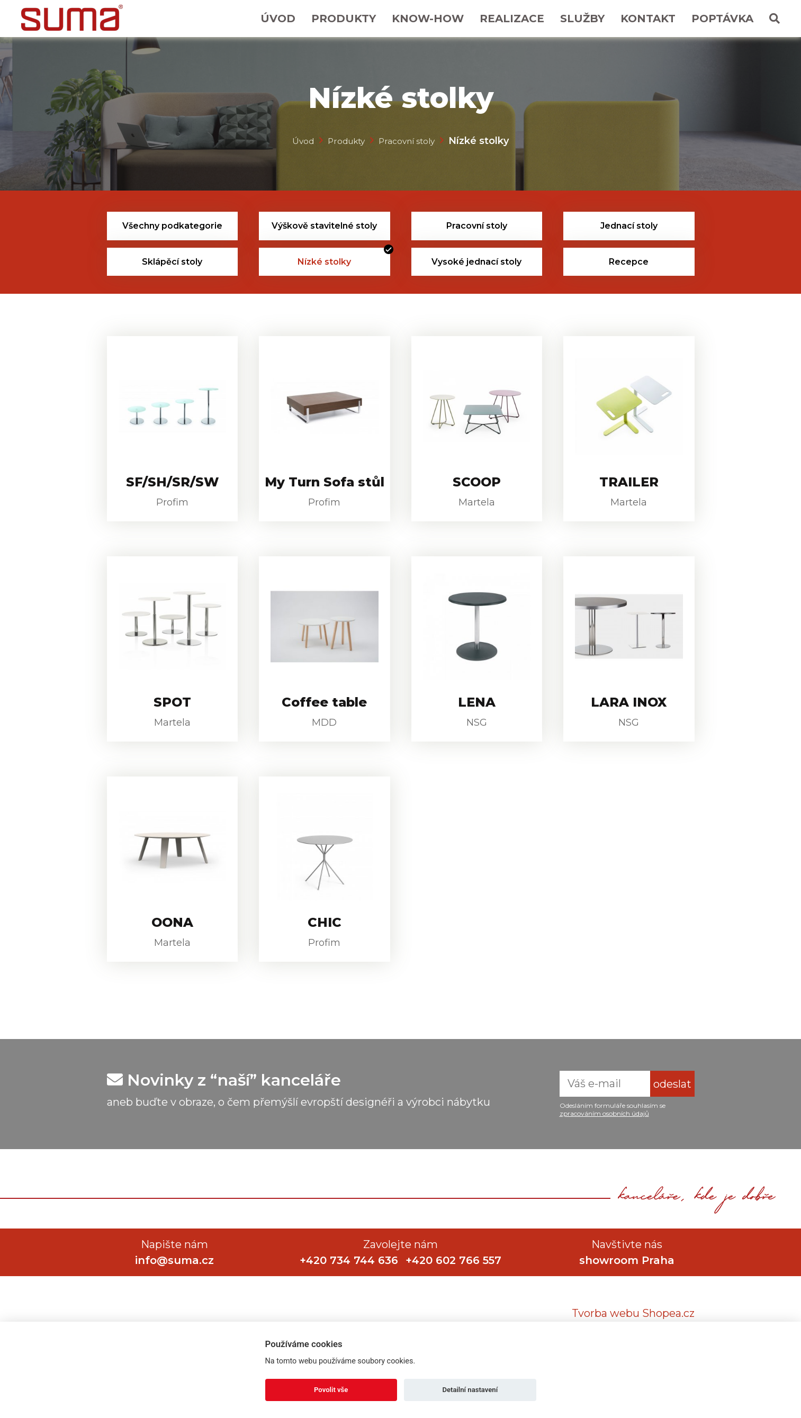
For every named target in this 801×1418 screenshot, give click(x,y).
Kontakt (648, 18)
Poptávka (722, 18)
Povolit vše (331, 1390)
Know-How (428, 18)
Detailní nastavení (470, 1390)
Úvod (277, 18)
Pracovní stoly (412, 140)
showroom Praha (626, 1299)
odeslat (672, 1123)
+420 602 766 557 (455, 1299)
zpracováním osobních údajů (604, 1153)
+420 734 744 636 (347, 1299)
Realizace (512, 18)
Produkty (343, 18)
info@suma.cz (174, 1299)
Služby (582, 18)
